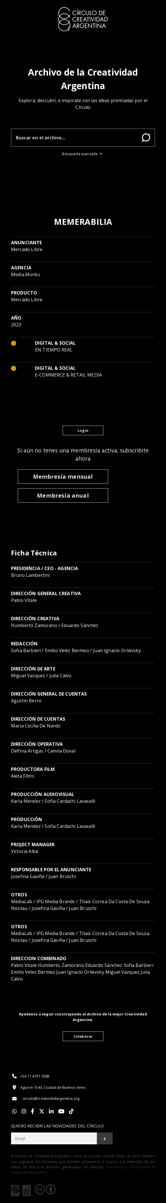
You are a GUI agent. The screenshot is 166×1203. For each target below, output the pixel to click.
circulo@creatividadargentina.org (45, 1098)
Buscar (146, 137)
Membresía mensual (63, 476)
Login (83, 430)
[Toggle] (155, 9)
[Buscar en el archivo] (74, 137)
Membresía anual (63, 495)
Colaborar (83, 1036)
